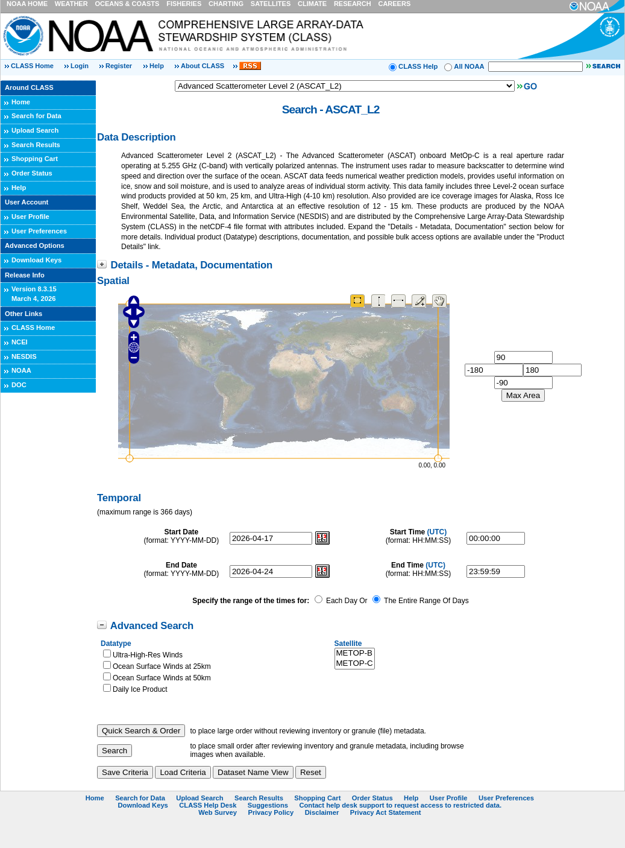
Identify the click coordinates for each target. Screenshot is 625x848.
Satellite (348, 643)
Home (20, 102)
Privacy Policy (271, 812)
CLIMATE (312, 3)
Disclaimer (322, 812)
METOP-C (354, 664)
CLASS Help (418, 66)
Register (118, 65)
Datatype (116, 643)
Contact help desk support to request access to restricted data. (400, 805)
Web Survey (217, 812)
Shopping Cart (34, 158)
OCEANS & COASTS (127, 3)
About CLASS (202, 65)
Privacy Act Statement (385, 812)
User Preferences (39, 231)
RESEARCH (352, 3)
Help (156, 65)
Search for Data (36, 115)
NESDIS (24, 356)
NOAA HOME (27, 3)
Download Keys (36, 260)
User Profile (30, 216)
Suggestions (268, 805)
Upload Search (34, 130)
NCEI (19, 342)
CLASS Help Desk (207, 805)
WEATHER (71, 3)
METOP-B (354, 653)
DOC (19, 384)
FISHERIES (183, 3)
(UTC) (437, 532)
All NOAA (469, 66)
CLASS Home (32, 65)
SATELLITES (271, 3)
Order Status (31, 173)
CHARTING (226, 3)
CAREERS (394, 3)
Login (80, 65)
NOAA (21, 370)
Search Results (35, 144)
